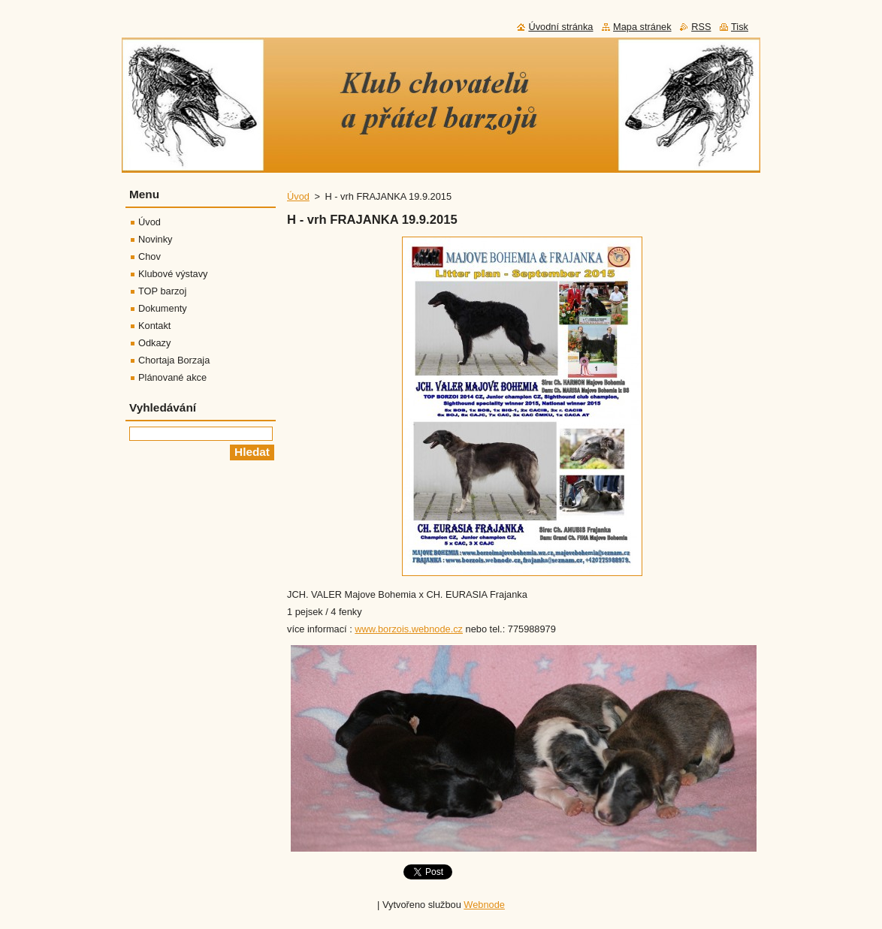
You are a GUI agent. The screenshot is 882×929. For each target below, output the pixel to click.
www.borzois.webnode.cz (409, 629)
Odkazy (154, 342)
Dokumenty (162, 308)
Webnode (484, 904)
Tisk (739, 26)
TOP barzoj (162, 291)
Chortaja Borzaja (174, 360)
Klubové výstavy (172, 273)
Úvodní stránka (560, 26)
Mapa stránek (642, 26)
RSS (701, 26)
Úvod (298, 196)
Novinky (155, 239)
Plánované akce (172, 377)
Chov (149, 256)
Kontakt (154, 325)
